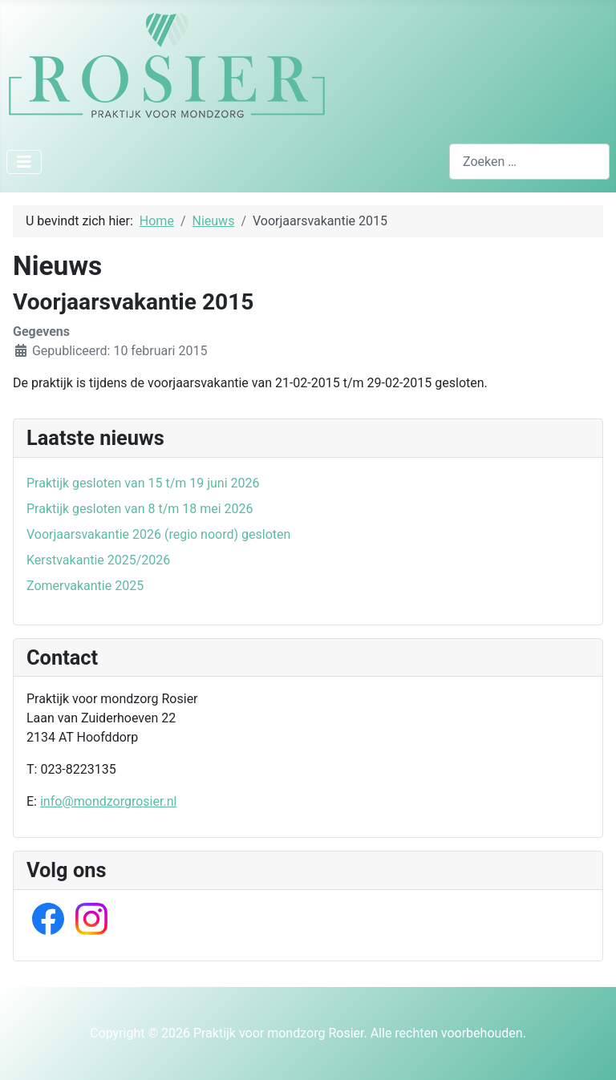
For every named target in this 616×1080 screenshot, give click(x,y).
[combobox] (529, 162)
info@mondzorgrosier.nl (108, 801)
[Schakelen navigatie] (24, 162)
